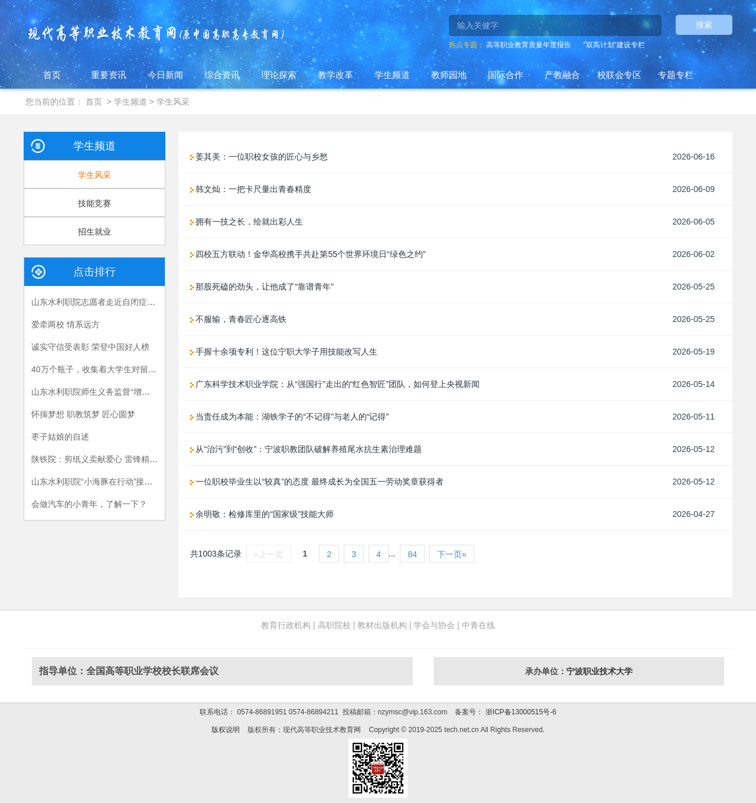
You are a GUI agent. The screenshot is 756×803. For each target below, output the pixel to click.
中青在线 (478, 625)
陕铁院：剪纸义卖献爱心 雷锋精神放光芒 (107, 459)
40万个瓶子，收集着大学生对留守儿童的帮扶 (114, 369)
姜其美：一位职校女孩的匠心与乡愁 (259, 156)
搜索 (704, 25)
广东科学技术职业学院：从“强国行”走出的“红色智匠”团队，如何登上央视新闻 (335, 384)
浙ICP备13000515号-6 (519, 712)
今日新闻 (165, 75)
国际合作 (505, 75)
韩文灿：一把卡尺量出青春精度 (251, 189)
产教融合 (562, 75)
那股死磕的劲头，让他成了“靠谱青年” (262, 286)
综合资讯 (222, 75)
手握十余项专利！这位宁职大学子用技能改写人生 (284, 351)
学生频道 (392, 75)
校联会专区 (619, 75)
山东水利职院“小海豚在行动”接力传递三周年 (112, 481)
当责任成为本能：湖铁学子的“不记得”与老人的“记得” (289, 416)
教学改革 (335, 75)
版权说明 (225, 730)
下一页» (452, 554)
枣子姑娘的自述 (60, 436)
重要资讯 (108, 75)
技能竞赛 (94, 203)
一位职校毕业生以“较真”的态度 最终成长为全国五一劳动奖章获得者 (317, 481)
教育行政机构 (286, 625)
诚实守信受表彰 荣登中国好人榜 (90, 347)
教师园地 (449, 75)
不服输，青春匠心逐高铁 (238, 319)
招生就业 (94, 231)
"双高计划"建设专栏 (614, 45)
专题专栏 (675, 75)
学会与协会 (434, 625)
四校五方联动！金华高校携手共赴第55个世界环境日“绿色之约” (308, 254)
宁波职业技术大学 (599, 671)
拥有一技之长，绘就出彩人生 (247, 221)
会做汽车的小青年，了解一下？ (89, 504)
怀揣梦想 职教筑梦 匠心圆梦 (83, 414)
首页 (52, 75)
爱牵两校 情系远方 (65, 324)
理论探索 (278, 75)
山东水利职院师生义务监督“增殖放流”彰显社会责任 (125, 391)
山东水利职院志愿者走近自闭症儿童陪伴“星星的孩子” (129, 302)
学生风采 (173, 101)
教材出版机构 (382, 625)
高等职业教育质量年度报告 (528, 45)
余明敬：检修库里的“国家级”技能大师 (262, 514)
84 (412, 554)
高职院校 (334, 625)
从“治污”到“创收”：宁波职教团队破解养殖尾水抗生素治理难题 (306, 449)
